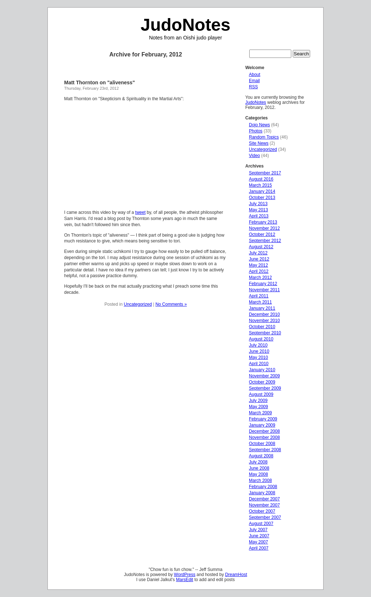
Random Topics (264, 137)
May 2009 (258, 406)
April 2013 (258, 216)
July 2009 (258, 400)
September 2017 (265, 172)
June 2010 (259, 351)
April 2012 (258, 271)
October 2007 (262, 511)
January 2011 (262, 308)
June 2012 (259, 259)
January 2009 (262, 425)
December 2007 (264, 498)
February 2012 (263, 283)
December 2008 (264, 431)
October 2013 (262, 197)
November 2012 (264, 228)
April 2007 (258, 548)
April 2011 (258, 295)
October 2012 (262, 234)
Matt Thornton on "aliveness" (99, 82)
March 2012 (260, 277)
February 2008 (263, 486)
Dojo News (259, 124)
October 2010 (262, 326)
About (254, 74)
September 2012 (265, 240)
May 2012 (258, 265)
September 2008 (265, 449)
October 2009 (262, 382)
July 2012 (258, 252)
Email (254, 80)
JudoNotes (185, 24)
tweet (140, 212)
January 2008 (262, 492)
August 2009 (261, 394)
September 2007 (265, 517)
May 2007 (258, 542)
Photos (255, 131)
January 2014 (262, 191)
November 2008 (264, 437)
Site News (258, 143)
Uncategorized (138, 304)
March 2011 (260, 302)
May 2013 (258, 209)
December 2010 (264, 314)
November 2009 (264, 375)
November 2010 (264, 320)
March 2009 (260, 412)
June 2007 (259, 535)
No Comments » (171, 304)
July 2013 (258, 203)
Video (254, 155)
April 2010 (258, 363)
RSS (253, 86)
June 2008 (259, 468)
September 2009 (265, 388)
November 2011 (264, 289)
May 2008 (258, 474)
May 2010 (258, 357)
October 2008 (262, 443)
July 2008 (258, 462)
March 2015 (260, 185)
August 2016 (261, 179)
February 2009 (263, 419)
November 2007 (264, 505)
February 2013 (263, 222)
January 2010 (262, 369)
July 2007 (258, 529)
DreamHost (236, 574)
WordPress (184, 574)
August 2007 (261, 523)
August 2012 (261, 246)
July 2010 (258, 345)
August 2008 (261, 455)
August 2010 (261, 339)
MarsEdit (184, 579)
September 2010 (265, 332)
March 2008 (260, 480)
